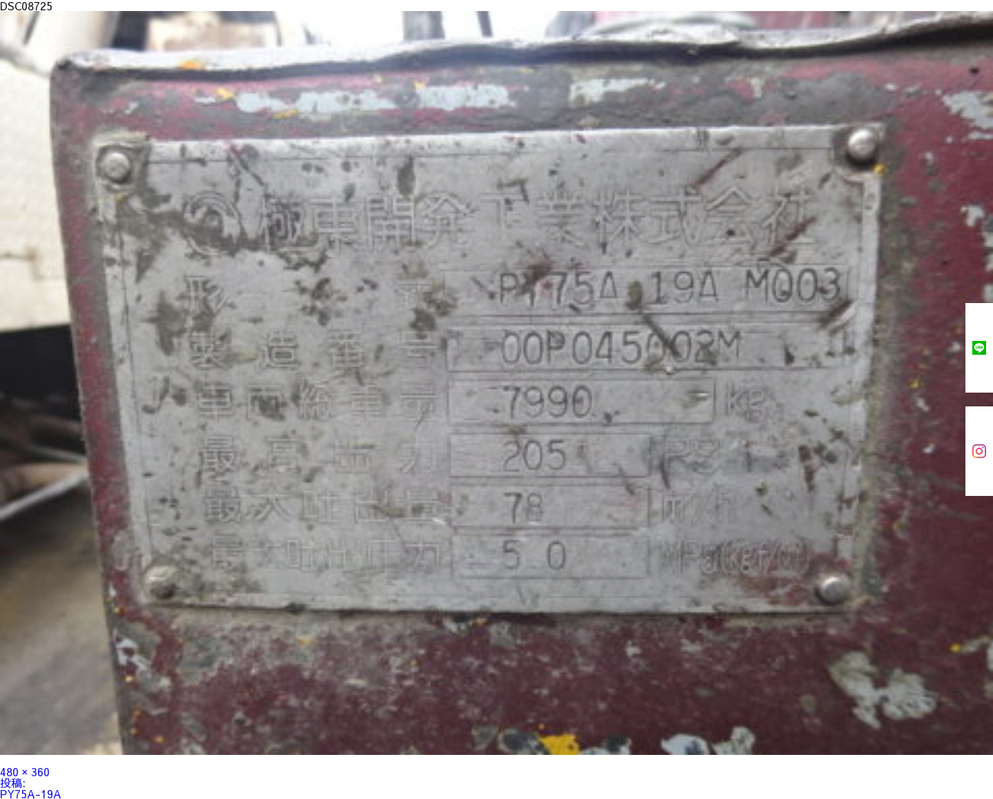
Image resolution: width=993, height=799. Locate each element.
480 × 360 (25, 771)
